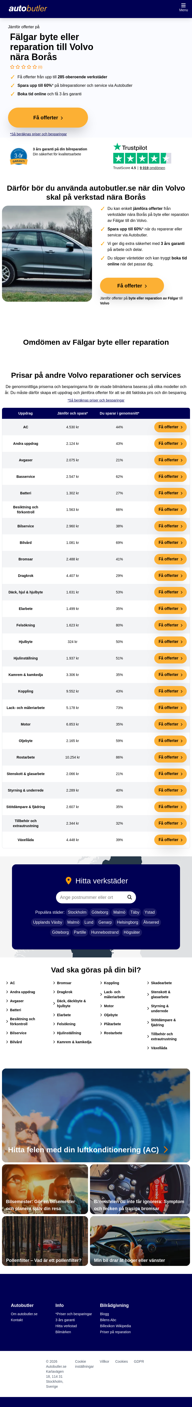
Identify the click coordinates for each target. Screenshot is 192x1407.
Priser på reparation (115, 1332)
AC (10, 983)
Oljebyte (109, 1015)
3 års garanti (65, 1320)
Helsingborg (127, 922)
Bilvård (14, 1042)
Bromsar (62, 983)
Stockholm (77, 912)
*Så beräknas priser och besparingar (38, 134)
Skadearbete (159, 983)
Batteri (13, 1010)
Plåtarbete (110, 1024)
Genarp (105, 922)
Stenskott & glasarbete (158, 994)
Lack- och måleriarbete (112, 994)
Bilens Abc (108, 1320)
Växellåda (157, 1048)
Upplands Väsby (47, 922)
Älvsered (151, 922)
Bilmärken (63, 1332)
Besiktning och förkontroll (20, 1021)
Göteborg (100, 912)
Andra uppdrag (20, 992)
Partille (80, 932)
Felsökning (64, 1024)
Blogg (104, 1314)
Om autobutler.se (24, 1314)
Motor (107, 1006)
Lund (89, 922)
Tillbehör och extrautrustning (162, 1036)
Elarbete (62, 1015)
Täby (135, 912)
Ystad (149, 912)
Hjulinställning (67, 1033)
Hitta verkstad (66, 1326)
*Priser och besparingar (74, 1314)
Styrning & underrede (158, 1008)
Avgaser (15, 1001)
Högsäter (132, 932)
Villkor (104, 1361)
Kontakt (16, 1320)
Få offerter (170, 427)
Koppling (109, 983)
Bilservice (16, 1033)
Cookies (121, 1361)
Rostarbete (111, 1033)
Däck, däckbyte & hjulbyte (69, 1003)
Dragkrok (62, 992)
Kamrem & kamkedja (72, 1042)
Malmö (119, 912)
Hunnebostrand (104, 932)
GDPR (139, 1361)
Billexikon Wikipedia (115, 1326)
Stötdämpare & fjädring (161, 1022)
